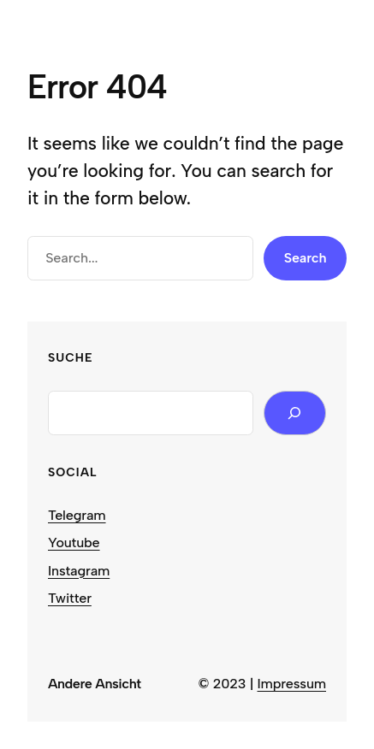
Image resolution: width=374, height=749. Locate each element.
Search (305, 258)
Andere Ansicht (94, 683)
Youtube (74, 542)
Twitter (70, 598)
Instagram (79, 571)
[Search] (295, 413)
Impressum (292, 683)
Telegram (77, 515)
